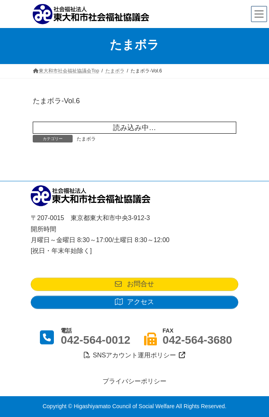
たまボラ (86, 139)
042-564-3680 (197, 340)
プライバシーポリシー (134, 381)
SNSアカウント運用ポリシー (134, 355)
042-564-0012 (95, 340)
